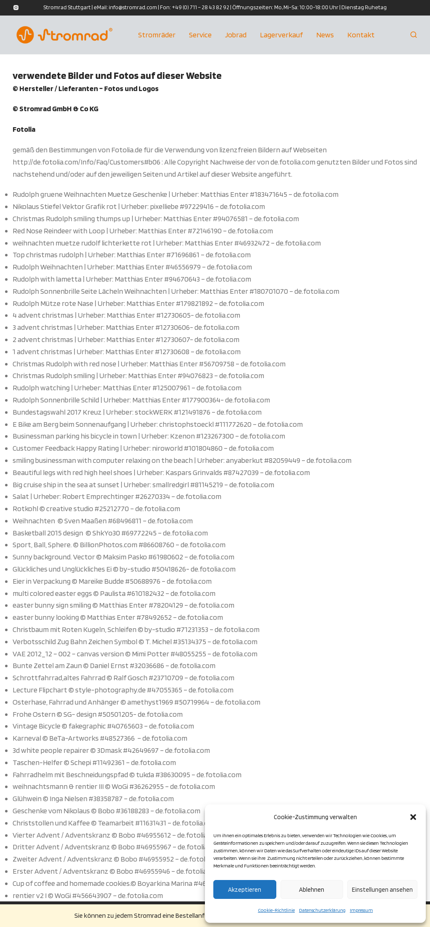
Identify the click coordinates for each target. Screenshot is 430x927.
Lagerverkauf (281, 35)
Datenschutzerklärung (322, 910)
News (325, 35)
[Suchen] (413, 36)
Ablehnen (311, 889)
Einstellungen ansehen (382, 889)
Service (200, 35)
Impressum (361, 910)
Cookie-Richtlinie (276, 910)
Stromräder (157, 35)
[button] (413, 817)
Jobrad (235, 35)
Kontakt (361, 35)
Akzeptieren (244, 889)
